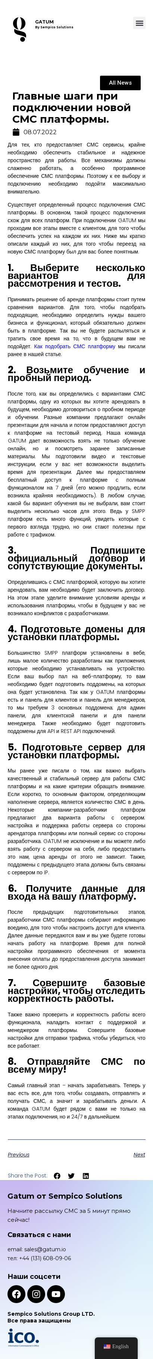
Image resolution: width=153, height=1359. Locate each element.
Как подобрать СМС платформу (74, 346)
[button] (139, 23)
